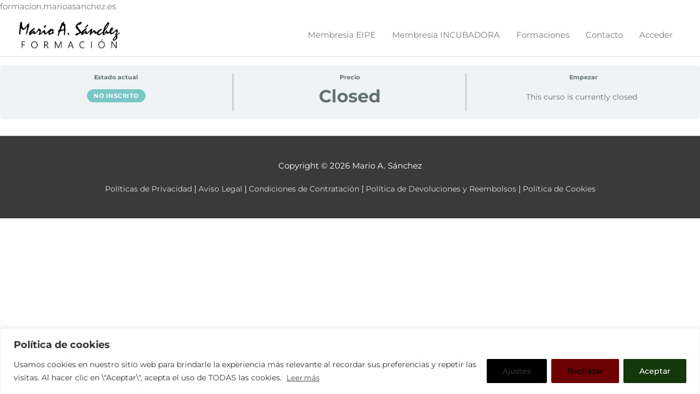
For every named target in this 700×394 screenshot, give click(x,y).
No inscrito (116, 105)
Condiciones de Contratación (301, 198)
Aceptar (654, 371)
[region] (350, 361)
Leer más (304, 378)
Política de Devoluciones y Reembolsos (445, 198)
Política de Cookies (569, 198)
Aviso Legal (214, 198)
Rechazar (585, 371)
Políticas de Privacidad (138, 198)
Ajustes (517, 371)
